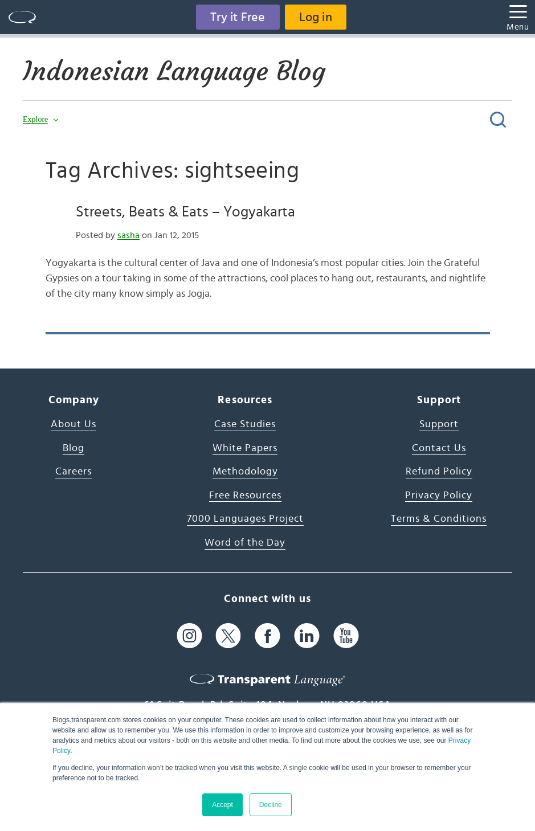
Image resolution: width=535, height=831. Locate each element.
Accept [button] (222, 805)
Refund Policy (439, 471)
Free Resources (245, 495)
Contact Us (439, 448)
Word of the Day (245, 543)
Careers (73, 471)
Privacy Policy (438, 495)
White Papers (245, 448)
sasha (128, 235)
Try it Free (237, 17)
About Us (73, 424)
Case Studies (245, 424)
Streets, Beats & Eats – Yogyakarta (185, 211)
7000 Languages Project (245, 519)
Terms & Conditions (439, 519)
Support (439, 424)
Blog (73, 448)
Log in (315, 17)
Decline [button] (270, 805)
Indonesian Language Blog (174, 71)
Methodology (245, 471)
